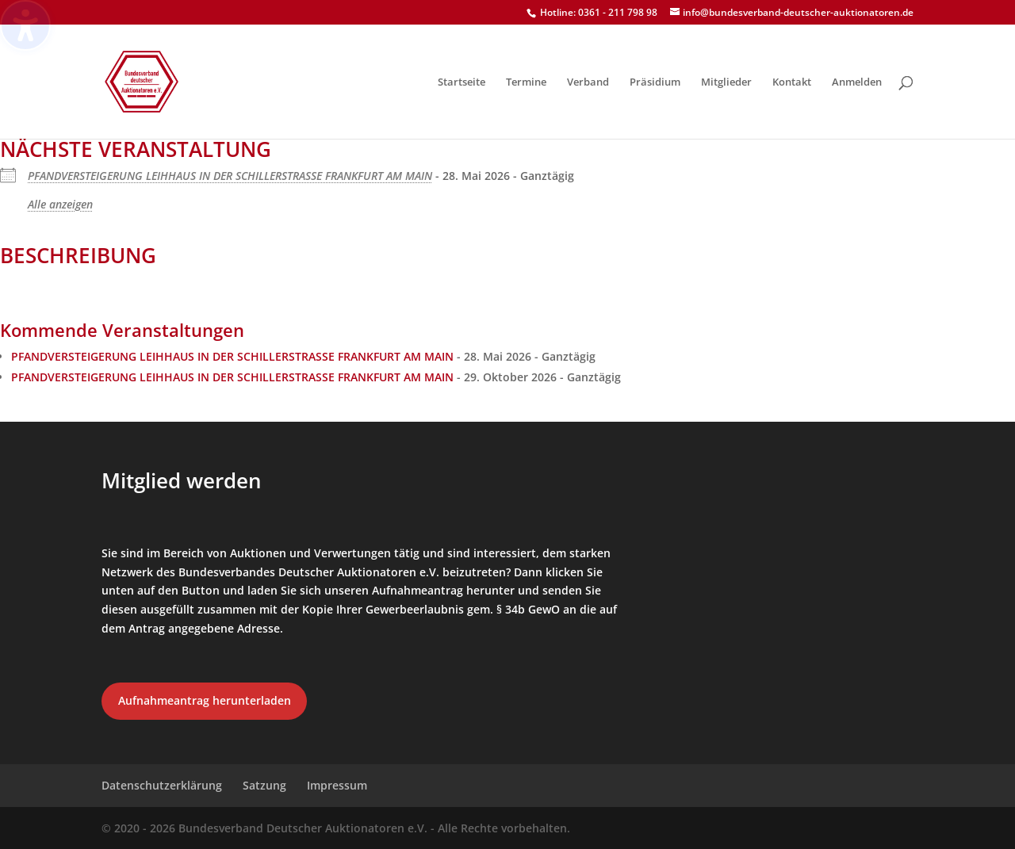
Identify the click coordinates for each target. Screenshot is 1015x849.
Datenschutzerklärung (162, 785)
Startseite (461, 82)
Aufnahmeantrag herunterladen (204, 700)
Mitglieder (726, 82)
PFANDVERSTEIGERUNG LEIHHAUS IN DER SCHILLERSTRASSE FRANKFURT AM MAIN (230, 175)
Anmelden (857, 82)
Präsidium (655, 82)
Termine (526, 82)
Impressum (337, 785)
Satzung (264, 785)
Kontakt (791, 82)
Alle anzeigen (60, 204)
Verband (588, 82)
